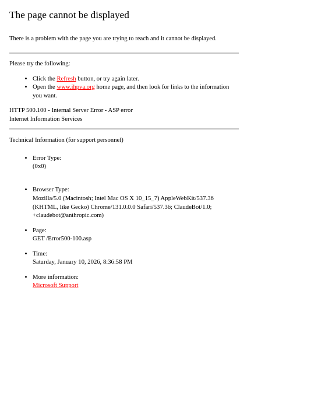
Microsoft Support (55, 285)
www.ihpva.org (75, 86)
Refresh (66, 78)
